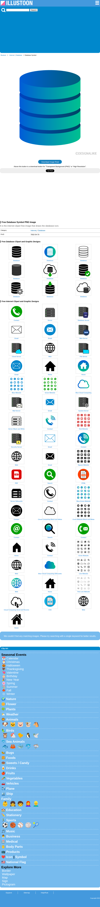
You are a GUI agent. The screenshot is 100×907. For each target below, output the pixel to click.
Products (13, 852)
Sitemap (27, 893)
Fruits (10, 773)
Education (13, 810)
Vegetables (14, 778)
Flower (11, 704)
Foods (11, 758)
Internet (11, 55)
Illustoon (3, 55)
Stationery (14, 815)
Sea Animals (15, 741)
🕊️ (36, 735)
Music (10, 831)
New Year (12, 679)
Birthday (11, 676)
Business (13, 836)
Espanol (9, 893)
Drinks (11, 768)
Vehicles (12, 783)
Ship (9, 793)
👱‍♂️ (36, 804)
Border (6, 870)
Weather (12, 714)
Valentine (12, 672)
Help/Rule (44, 893)
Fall (8, 690)
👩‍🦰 (28, 804)
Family (6, 799)
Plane (10, 788)
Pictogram (8, 884)
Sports (11, 820)
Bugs (10, 752)
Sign (5, 881)
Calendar (12, 658)
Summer (12, 686)
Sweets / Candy (17, 763)
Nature (11, 699)
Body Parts (14, 846)
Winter (10, 694)
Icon (9, 857)
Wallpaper (8, 874)
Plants (11, 709)
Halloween (13, 665)
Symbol (21, 857)
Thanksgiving (15, 669)
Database (19, 55)
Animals (12, 719)
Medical (12, 841)
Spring (10, 683)
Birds (10, 730)
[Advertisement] (50, 31)
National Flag (16, 862)
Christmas (13, 662)
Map (5, 877)
